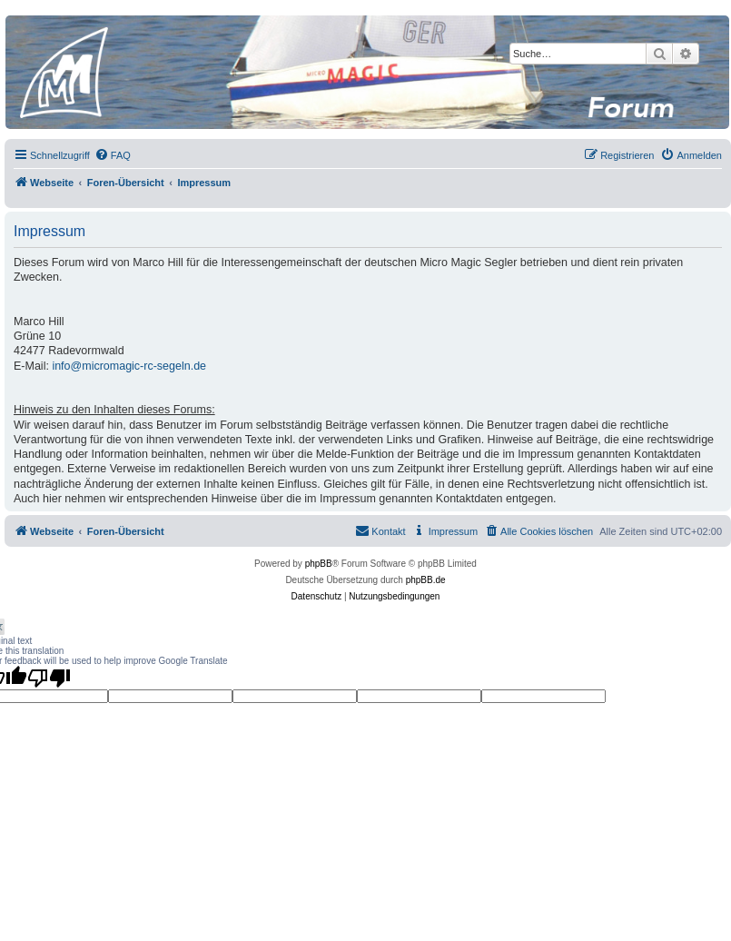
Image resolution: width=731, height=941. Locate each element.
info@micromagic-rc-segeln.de (129, 366)
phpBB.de (426, 580)
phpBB (318, 564)
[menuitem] (112, 155)
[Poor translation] (49, 677)
